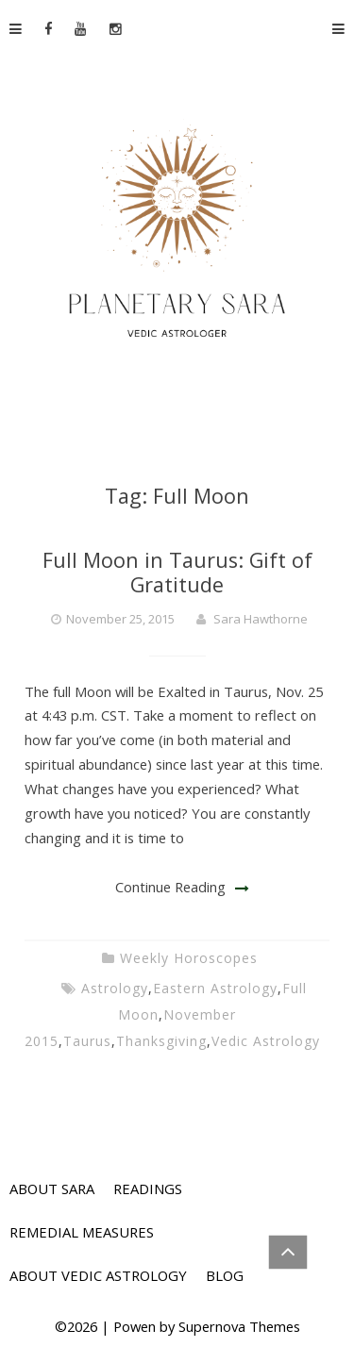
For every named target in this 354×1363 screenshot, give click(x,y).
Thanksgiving (161, 1041)
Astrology (114, 988)
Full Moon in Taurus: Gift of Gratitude (177, 572)
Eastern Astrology (215, 988)
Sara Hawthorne (260, 618)
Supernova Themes (239, 1326)
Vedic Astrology (265, 1041)
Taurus (87, 1041)
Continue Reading (170, 886)
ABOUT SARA (51, 1188)
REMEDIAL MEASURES (81, 1231)
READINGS (147, 1188)
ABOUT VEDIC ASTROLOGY (98, 1275)
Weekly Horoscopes (189, 958)
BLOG (225, 1275)
